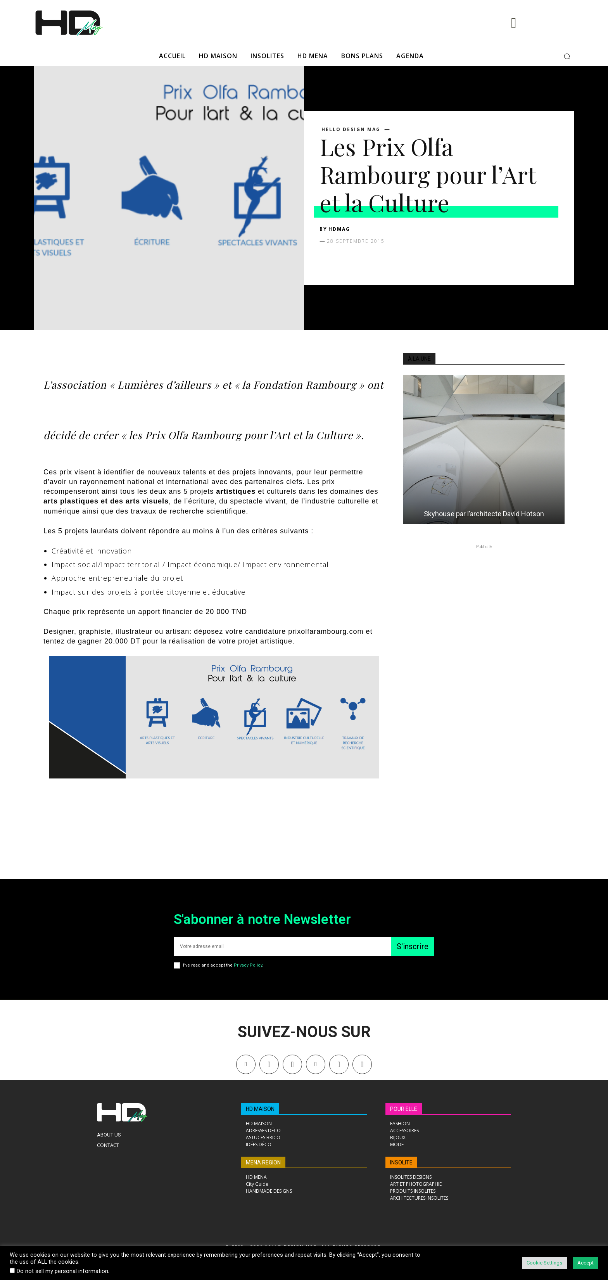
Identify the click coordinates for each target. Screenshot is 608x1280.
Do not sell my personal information (62, 1271)
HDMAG (339, 229)
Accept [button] (585, 1263)
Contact (108, 1145)
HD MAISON (260, 1109)
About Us (109, 1135)
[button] (567, 56)
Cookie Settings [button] (544, 1263)
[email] (282, 946)
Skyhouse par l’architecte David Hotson (484, 514)
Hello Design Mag (350, 129)
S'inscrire (412, 946)
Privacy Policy (248, 965)
